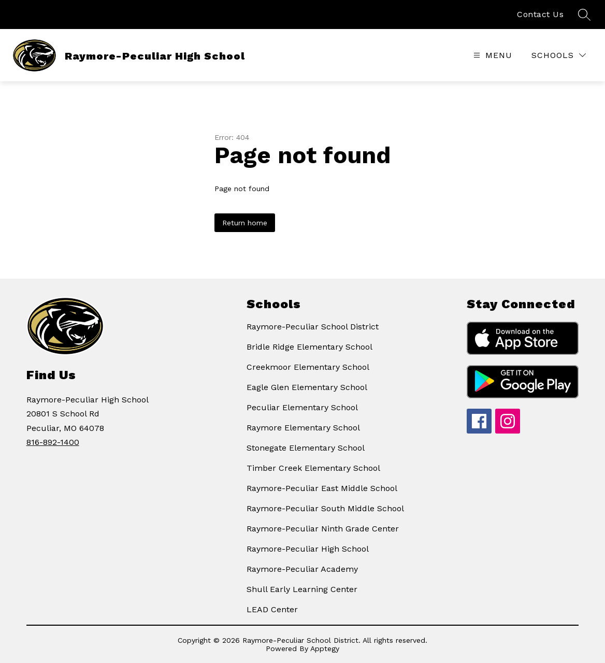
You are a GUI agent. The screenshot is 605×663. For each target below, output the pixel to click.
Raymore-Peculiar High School (308, 549)
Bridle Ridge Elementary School (309, 347)
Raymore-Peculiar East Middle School (322, 488)
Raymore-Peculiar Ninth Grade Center (323, 529)
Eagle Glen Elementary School (307, 387)
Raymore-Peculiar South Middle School (325, 508)
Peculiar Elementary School (302, 407)
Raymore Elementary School (303, 428)
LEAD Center (272, 609)
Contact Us (540, 14)
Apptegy (324, 648)
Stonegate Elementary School (306, 448)
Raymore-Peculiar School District (313, 327)
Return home (244, 223)
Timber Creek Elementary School (313, 468)
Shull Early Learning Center (302, 589)
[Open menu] (491, 55)
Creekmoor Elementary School (308, 367)
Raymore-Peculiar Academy (302, 569)
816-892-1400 (52, 442)
